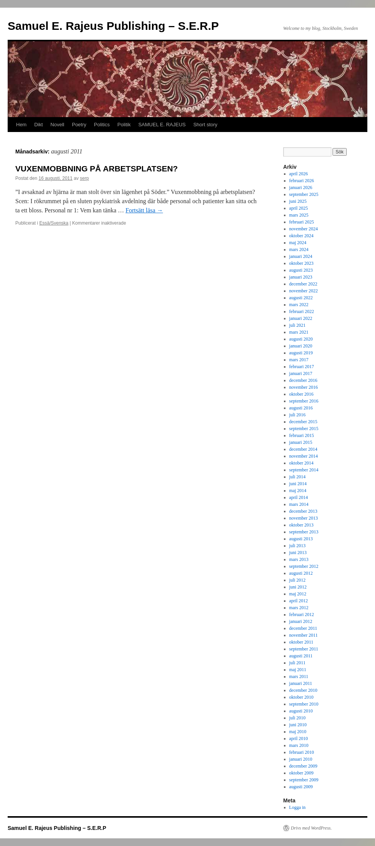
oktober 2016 (301, 394)
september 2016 (303, 401)
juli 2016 (297, 414)
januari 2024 (300, 256)
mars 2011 (298, 676)
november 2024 (303, 228)
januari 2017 (300, 373)
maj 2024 (298, 242)
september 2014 (303, 470)
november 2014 (303, 456)
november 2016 (303, 387)
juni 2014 (298, 483)
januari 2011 (300, 683)
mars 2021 (298, 332)
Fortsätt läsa (144, 210)
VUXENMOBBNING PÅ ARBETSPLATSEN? (96, 168)
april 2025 (298, 208)
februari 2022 (301, 311)
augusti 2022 (301, 297)
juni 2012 (298, 587)
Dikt (38, 124)
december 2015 (303, 421)
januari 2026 (300, 187)
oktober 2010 (301, 697)
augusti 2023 (301, 270)
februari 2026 (301, 180)
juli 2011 (297, 662)
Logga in (297, 807)
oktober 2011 (301, 642)
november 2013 (303, 518)
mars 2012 (298, 607)
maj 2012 (298, 594)
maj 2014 (298, 490)
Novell (57, 124)
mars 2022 (298, 304)
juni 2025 (298, 201)
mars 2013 (298, 559)
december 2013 (303, 511)
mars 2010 (298, 745)
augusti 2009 (301, 786)
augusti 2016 (301, 408)
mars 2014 (298, 504)
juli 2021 (297, 325)
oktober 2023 (301, 263)
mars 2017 (298, 359)
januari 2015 (300, 442)
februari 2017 (301, 366)
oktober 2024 (301, 235)
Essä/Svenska (53, 223)
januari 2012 (300, 621)
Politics (102, 124)
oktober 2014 (301, 463)
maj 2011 (298, 669)
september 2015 (303, 428)
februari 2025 (301, 222)
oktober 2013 (301, 525)
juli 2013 (297, 545)
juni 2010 (298, 724)
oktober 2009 (301, 773)
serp (84, 178)
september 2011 (303, 649)
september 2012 (303, 566)
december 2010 (303, 690)
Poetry (79, 124)
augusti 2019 (301, 352)
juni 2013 (298, 552)
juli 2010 (297, 717)
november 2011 (303, 635)
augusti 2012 (301, 573)
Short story (205, 124)
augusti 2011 (301, 656)
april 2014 (298, 497)
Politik (124, 124)
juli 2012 (297, 580)
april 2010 (298, 738)
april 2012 (298, 600)
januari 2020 (300, 346)
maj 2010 (298, 731)
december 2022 (303, 284)
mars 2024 (298, 249)
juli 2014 (297, 476)
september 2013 (303, 532)
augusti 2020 (301, 339)
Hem (21, 124)
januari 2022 (300, 318)
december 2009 (303, 766)
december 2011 (303, 628)
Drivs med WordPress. (311, 828)
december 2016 (303, 380)
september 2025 (303, 194)
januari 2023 (300, 277)
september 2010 (303, 704)
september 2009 (303, 779)
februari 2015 (301, 435)
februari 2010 (301, 752)
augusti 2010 (301, 711)
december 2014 (303, 449)
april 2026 (298, 173)
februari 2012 (301, 614)
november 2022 (303, 290)
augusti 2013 (301, 538)
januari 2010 (300, 759)
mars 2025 (298, 215)
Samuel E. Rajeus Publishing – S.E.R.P (113, 26)
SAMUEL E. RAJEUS (162, 124)
